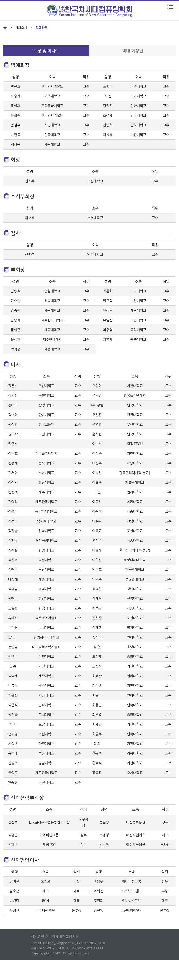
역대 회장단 (132, 50)
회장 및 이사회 (47, 50)
